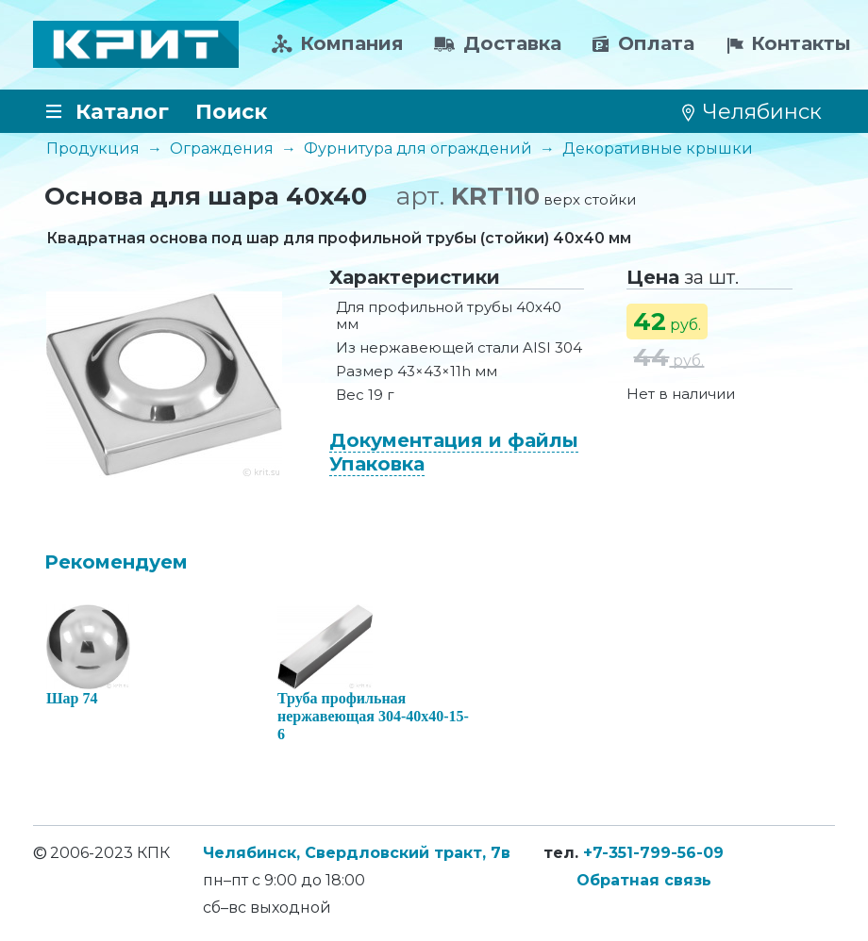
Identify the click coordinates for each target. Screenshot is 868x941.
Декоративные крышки (657, 148)
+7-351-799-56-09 (653, 853)
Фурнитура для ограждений (418, 148)
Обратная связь (643, 880)
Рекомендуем (116, 562)
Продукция (93, 148)
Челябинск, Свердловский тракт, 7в (356, 853)
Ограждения (222, 148)
